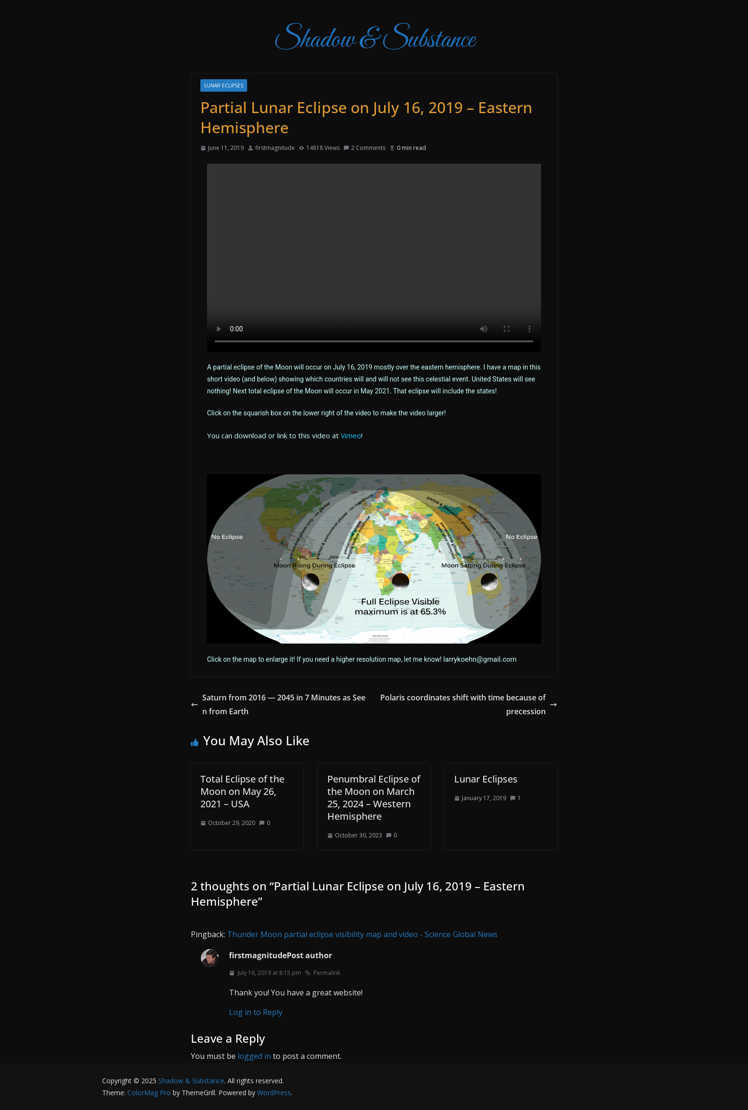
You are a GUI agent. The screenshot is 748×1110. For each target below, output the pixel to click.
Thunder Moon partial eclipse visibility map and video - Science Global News (362, 934)
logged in (254, 1056)
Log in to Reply (255, 1012)
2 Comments (364, 148)
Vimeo (351, 435)
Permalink (322, 973)
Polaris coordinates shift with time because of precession (468, 704)
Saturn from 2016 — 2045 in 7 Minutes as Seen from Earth (278, 704)
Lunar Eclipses (223, 85)
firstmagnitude (275, 148)
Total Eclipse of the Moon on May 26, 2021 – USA (242, 791)
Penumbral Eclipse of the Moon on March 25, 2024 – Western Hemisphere (373, 797)
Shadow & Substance (374, 40)
